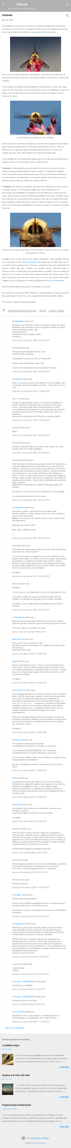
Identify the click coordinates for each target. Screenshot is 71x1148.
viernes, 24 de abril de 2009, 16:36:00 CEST (30, 852)
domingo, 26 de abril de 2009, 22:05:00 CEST (30, 916)
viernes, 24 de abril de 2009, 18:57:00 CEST (30, 872)
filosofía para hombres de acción (22, 311)
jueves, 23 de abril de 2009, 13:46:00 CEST (29, 732)
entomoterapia (58, 280)
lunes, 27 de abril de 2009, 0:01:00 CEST (28, 989)
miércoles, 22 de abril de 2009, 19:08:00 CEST (31, 610)
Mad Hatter (17, 639)
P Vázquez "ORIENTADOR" (23, 981)
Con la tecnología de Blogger (35, 1138)
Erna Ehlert (16, 804)
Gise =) (15, 399)
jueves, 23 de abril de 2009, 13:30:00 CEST (29, 683)
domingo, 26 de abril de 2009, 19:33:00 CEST (30, 887)
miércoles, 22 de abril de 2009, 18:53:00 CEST (31, 538)
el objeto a (16, 740)
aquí (33, 32)
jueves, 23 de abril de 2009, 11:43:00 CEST (29, 654)
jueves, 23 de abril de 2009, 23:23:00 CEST (29, 821)
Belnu (14, 778)
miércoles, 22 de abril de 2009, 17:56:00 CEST (31, 420)
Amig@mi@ (17, 321)
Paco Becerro (18, 690)
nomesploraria (18, 924)
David (14, 860)
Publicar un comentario (14, 1028)
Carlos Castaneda (29, 262)
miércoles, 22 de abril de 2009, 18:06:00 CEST (31, 435)
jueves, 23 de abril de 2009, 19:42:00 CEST (29, 797)
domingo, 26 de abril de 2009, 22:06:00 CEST (30, 957)
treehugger (16, 895)
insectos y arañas (56, 311)
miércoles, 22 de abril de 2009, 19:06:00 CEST (31, 576)
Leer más (64, 1067)
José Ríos (16, 964)
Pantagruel (16, 379)
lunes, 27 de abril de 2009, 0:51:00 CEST (28, 1004)
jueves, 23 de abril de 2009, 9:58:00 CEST (29, 632)
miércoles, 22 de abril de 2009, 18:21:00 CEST (31, 500)
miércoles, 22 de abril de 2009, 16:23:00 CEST (31, 371)
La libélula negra (10, 1045)
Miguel (15, 661)
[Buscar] (67, 5)
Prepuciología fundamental (16, 1105)
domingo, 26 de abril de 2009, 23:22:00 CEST (30, 974)
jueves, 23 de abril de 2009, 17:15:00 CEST (29, 770)
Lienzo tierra (17, 1012)
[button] (67, 16)
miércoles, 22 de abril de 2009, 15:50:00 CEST (31, 340)
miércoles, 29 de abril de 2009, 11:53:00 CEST (31, 1022)
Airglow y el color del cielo (16, 1075)
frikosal (21, 4)
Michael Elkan (41, 1143)
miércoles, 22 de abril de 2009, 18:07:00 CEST (31, 453)
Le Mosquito (17, 507)
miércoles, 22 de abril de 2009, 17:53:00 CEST (31, 391)
